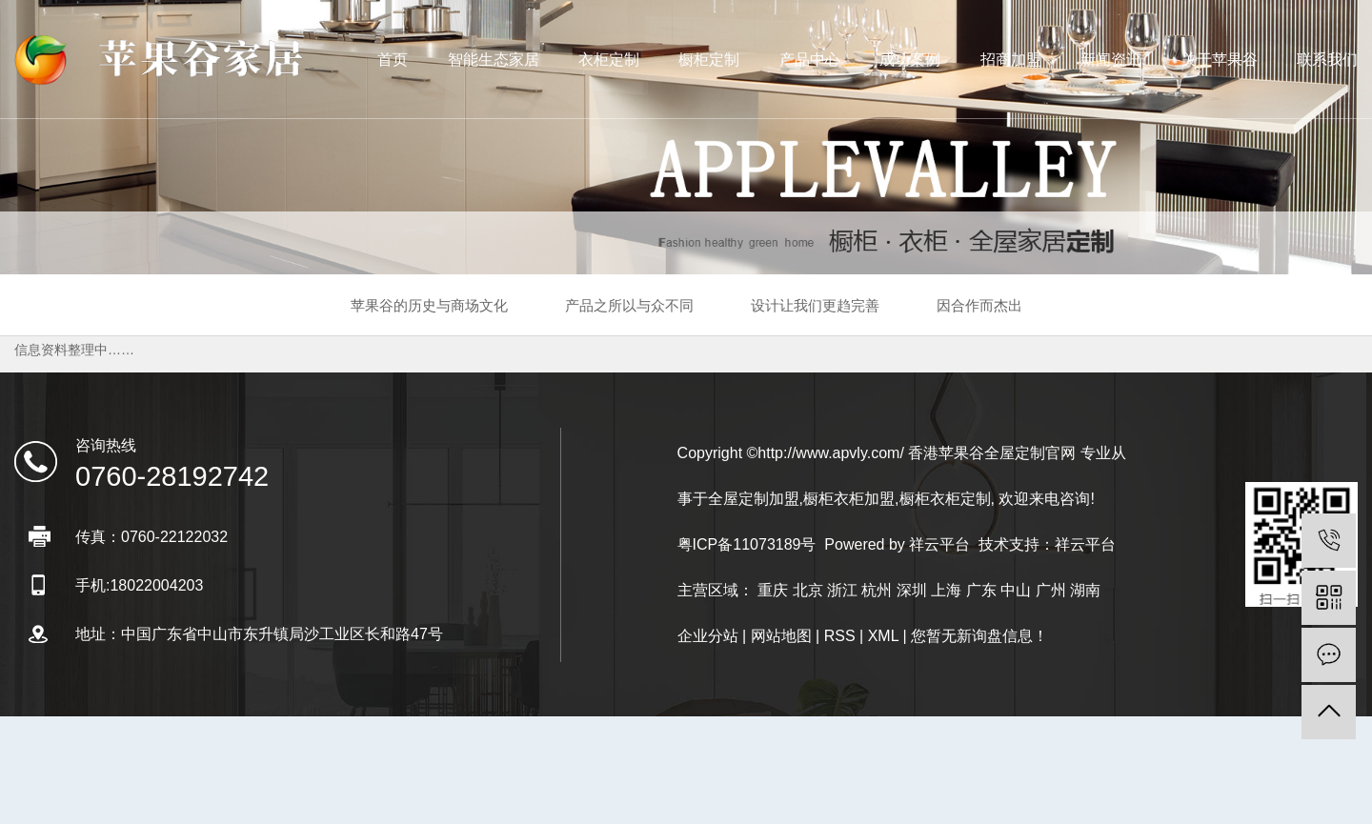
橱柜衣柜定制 (945, 499)
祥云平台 (939, 544)
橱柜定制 (708, 59)
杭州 (876, 590)
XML (883, 636)
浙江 (842, 590)
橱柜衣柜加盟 (849, 499)
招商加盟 (1010, 59)
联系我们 (1327, 59)
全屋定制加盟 (753, 499)
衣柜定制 (608, 59)
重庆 (772, 590)
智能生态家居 (493, 59)
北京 (808, 590)
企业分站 (707, 636)
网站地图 (781, 636)
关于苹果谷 (1219, 59)
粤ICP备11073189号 (747, 544)
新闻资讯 (1110, 59)
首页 (392, 59)
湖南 (1085, 590)
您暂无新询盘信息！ (979, 636)
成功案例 (909, 59)
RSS (840, 636)
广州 (1051, 590)
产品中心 (809, 59)
